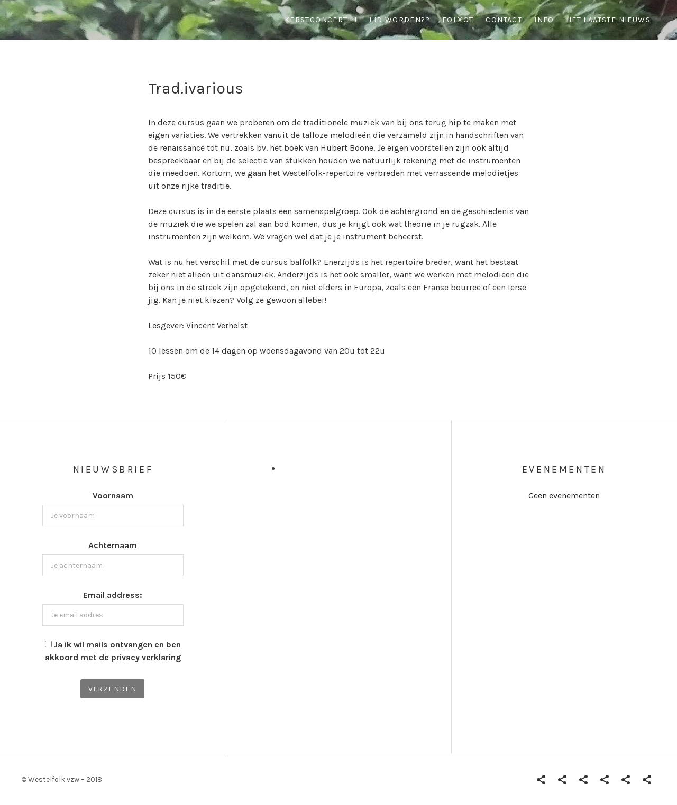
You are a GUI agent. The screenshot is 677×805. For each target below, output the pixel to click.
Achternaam (112, 545)
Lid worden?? (399, 19)
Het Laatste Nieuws (608, 19)
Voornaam (113, 496)
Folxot (457, 19)
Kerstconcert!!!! (321, 19)
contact (504, 19)
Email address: (112, 595)
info (544, 19)
